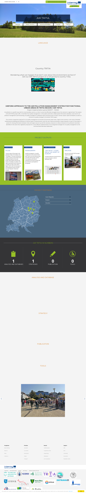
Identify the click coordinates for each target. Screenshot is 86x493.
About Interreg (6, 447)
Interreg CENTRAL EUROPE (10, 1)
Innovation (26, 447)
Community (66, 453)
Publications (46, 456)
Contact (68, 24)
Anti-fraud (25, 470)
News (5, 453)
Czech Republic (58, 197)
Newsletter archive (67, 458)
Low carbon (26, 450)
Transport (26, 458)
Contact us (6, 456)
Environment (26, 453)
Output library (46, 453)
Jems (64, 450)
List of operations (47, 458)
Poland (58, 200)
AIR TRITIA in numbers (45, 24)
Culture (25, 456)
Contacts (6, 470)
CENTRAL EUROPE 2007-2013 (34, 470)
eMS (64, 447)
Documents (66, 456)
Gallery (58, 24)
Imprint (19, 470)
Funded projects (47, 447)
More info (71, 491)
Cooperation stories (47, 450)
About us (6, 450)
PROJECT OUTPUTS (30, 24)
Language (17, 24)
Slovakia (58, 203)
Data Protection (13, 470)
